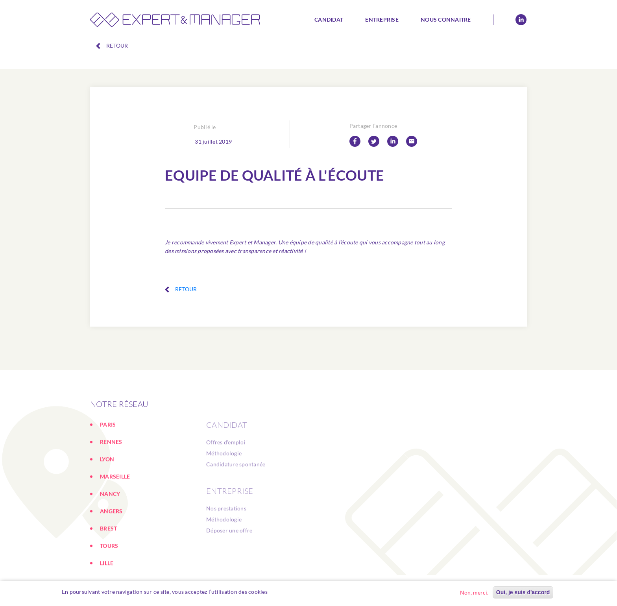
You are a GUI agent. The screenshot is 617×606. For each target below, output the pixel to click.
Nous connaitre (446, 19)
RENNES (111, 488)
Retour (112, 45)
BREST (108, 575)
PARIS (108, 471)
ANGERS (111, 557)
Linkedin (521, 19)
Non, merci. (474, 592)
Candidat (328, 19)
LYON (107, 506)
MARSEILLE (115, 523)
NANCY (110, 540)
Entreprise (382, 19)
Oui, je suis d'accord (523, 592)
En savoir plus (290, 591)
